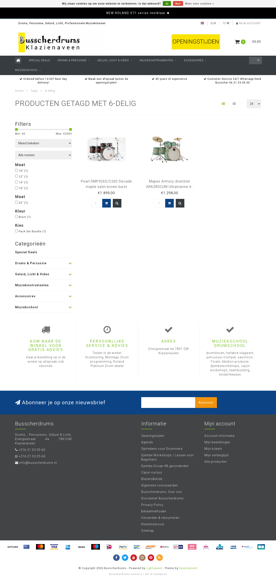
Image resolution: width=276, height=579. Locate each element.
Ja (166, 3)
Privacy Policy (152, 505)
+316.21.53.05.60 (32, 450)
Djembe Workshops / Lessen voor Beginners (167, 457)
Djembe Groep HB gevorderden (165, 466)
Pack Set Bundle (32, 231)
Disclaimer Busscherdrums (162, 498)
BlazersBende (151, 479)
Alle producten (215, 461)
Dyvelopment (188, 568)
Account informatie (219, 435)
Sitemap (147, 530)
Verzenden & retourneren (160, 517)
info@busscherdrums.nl (38, 462)
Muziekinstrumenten (156, 60)
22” (23, 202)
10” (23, 170)
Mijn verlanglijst (216, 455)
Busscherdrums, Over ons (161, 492)
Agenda (147, 442)
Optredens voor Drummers (162, 448)
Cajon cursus (151, 472)
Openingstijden (152, 435)
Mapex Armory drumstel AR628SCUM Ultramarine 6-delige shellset (169, 186)
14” (23, 182)
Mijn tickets (213, 448)
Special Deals (39, 60)
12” (23, 176)
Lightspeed (154, 568)
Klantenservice (152, 524)
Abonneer (206, 402)
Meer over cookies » (199, 3)
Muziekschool (26, 70)
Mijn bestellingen (217, 442)
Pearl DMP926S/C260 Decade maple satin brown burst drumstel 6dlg (106, 186)
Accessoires (193, 60)
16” (23, 188)
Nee (178, 3)
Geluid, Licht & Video (113, 60)
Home (19, 90)
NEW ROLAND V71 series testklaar (136, 13)
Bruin (25, 217)
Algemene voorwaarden (159, 485)
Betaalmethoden (153, 511)
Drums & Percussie (72, 60)
